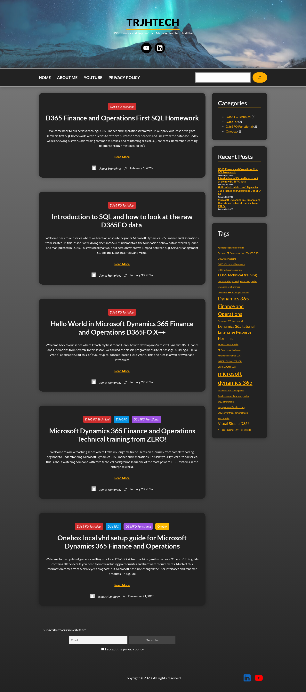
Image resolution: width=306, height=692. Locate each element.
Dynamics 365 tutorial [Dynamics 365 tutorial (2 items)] (236, 326)
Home (45, 77)
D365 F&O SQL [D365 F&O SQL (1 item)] (253, 253)
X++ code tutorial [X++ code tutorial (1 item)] (226, 429)
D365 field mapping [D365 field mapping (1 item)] (227, 258)
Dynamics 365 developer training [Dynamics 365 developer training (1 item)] (233, 292)
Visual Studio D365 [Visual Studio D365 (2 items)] (234, 423)
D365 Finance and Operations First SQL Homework (122, 118)
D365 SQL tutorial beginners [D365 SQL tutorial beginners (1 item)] (231, 264)
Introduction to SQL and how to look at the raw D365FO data (122, 221)
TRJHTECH (153, 22)
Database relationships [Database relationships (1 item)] (229, 287)
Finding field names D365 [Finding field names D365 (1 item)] (230, 355)
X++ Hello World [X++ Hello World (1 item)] (243, 429)
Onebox (162, 526)
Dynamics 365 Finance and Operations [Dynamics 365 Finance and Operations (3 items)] (233, 306)
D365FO (121, 419)
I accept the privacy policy (122, 649)
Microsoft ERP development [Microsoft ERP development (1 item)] (231, 390)
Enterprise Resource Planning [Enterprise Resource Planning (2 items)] (234, 335)
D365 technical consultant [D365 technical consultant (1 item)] (230, 270)
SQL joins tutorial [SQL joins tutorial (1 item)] (226, 401)
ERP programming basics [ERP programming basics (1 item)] (229, 350)
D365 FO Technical (122, 106)
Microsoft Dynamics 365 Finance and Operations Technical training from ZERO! (122, 435)
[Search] (260, 77)
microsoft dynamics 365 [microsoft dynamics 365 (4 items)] (235, 378)
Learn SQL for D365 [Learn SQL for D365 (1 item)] (227, 366)
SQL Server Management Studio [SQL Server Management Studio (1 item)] (233, 412)
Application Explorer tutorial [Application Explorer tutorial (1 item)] (231, 247)
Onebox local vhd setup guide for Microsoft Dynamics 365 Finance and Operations (122, 542)
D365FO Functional (146, 419)
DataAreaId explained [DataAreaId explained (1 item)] (228, 281)
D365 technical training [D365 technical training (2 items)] (237, 275)
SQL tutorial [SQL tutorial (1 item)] (224, 418)
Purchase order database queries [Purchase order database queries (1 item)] (233, 396)
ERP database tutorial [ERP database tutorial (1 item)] (228, 344)
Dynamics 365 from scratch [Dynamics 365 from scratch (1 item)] (230, 321)
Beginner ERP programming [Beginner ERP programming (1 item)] (231, 253)
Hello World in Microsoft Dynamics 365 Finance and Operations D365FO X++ (122, 328)
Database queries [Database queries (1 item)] (248, 281)
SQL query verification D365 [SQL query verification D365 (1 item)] (231, 407)
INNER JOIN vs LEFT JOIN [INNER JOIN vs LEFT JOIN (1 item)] (230, 361)
